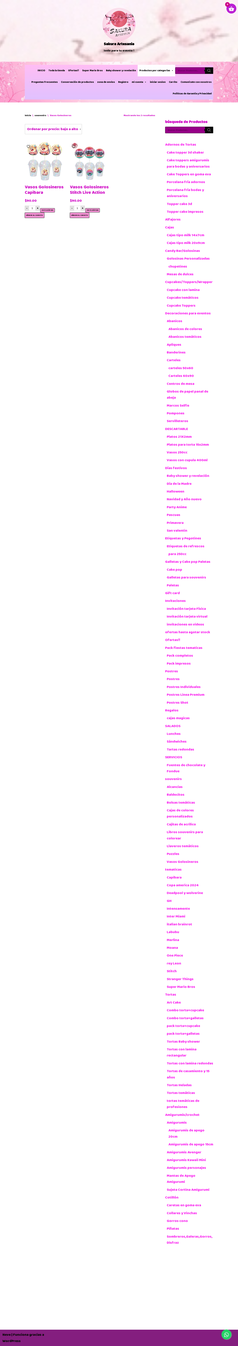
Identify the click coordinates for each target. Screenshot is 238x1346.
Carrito (173, 82)
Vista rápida (47, 210)
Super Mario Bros (92, 70)
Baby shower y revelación (121, 70)
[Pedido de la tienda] (53, 129)
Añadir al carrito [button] (34, 215)
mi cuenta (139, 82)
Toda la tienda (56, 70)
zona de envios (106, 82)
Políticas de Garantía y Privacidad (192, 94)
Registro (123, 82)
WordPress (11, 1341)
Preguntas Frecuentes (44, 82)
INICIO (41, 70)
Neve (6, 1334)
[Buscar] (209, 70)
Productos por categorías (156, 70)
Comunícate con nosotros (196, 82)
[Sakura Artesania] (119, 31)
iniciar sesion (158, 82)
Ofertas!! (73, 70)
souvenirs (40, 115)
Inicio (28, 115)
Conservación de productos (77, 82)
